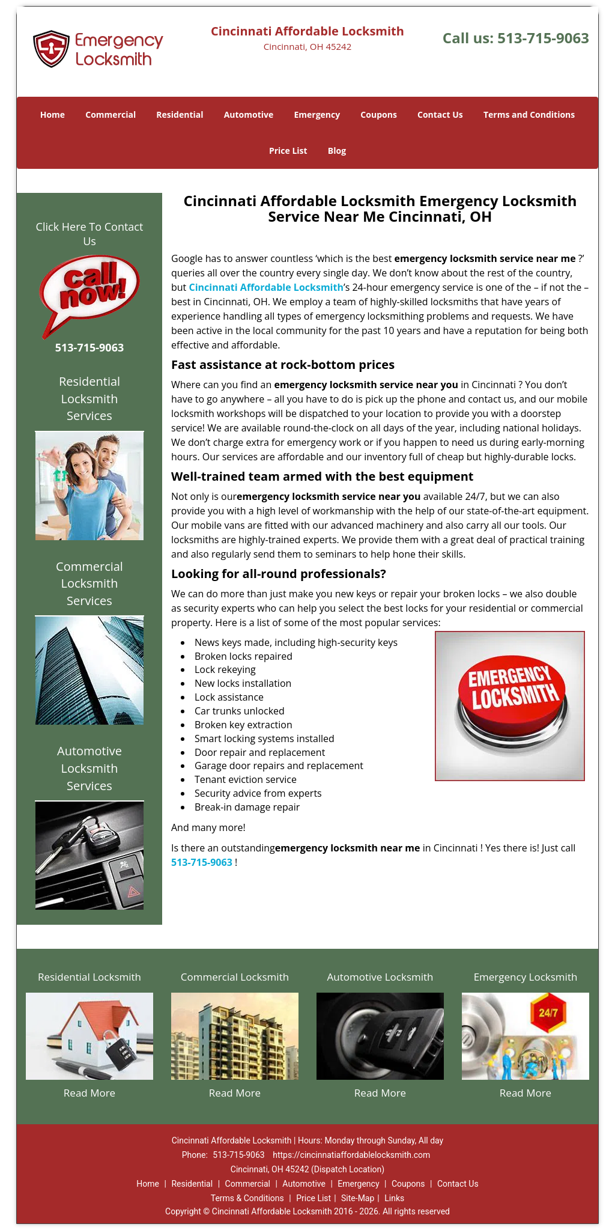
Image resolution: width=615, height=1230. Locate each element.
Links (394, 1198)
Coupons (378, 114)
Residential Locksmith (89, 977)
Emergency (317, 114)
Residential (179, 114)
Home (52, 114)
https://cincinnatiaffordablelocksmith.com (351, 1155)
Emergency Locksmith (526, 977)
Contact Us (440, 114)
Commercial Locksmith (235, 977)
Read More (89, 1093)
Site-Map (357, 1198)
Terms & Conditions (247, 1198)
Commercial (110, 114)
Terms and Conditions (529, 114)
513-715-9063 (543, 37)
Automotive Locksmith (380, 977)
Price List (288, 150)
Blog (337, 150)
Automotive (249, 114)
